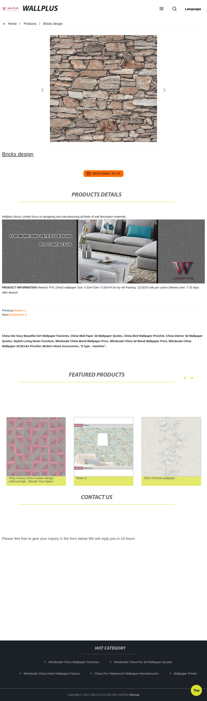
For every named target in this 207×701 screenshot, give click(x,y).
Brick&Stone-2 (18, 314)
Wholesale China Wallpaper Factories (76, 662)
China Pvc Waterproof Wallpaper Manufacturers (129, 673)
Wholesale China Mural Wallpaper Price (81, 341)
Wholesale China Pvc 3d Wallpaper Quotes (146, 662)
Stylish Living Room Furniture (33, 341)
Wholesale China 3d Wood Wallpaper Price (138, 341)
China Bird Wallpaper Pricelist (144, 335)
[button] (161, 9)
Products (30, 23)
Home (12, 23)
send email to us (103, 174)
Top (196, 689)
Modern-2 (20, 310)
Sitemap (134, 694)
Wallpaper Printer (188, 673)
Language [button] (193, 9)
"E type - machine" (93, 346)
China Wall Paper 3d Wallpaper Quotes (96, 335)
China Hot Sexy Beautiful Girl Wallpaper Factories (35, 335)
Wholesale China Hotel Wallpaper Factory (54, 673)
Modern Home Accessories (60, 346)
